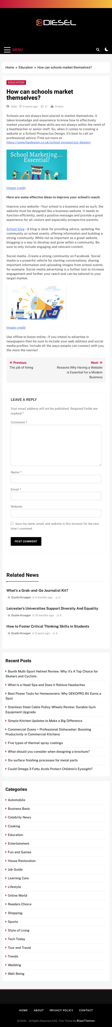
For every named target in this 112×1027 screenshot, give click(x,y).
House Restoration (22, 861)
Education (16, 82)
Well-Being (16, 974)
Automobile (16, 800)
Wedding (14, 965)
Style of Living (18, 930)
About (39, 1010)
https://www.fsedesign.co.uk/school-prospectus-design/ (48, 142)
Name (16, 472)
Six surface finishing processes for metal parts (43, 760)
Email (16, 489)
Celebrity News (19, 817)
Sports (13, 922)
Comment (19, 422)
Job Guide (15, 869)
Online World (17, 895)
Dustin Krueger (21, 597)
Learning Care (18, 878)
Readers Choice (19, 904)
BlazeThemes (86, 1021)
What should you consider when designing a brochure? (49, 752)
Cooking (14, 826)
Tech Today (16, 939)
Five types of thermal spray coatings (35, 743)
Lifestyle (14, 887)
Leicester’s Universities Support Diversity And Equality (52, 608)
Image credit (16, 188)
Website (16, 506)
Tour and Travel (19, 948)
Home (23, 1010)
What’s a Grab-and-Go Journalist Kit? (37, 590)
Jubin (14, 106)
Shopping (15, 913)
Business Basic (19, 809)
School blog (15, 229)
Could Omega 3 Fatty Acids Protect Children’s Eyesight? (50, 769)
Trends (13, 956)
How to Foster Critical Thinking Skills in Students (47, 626)
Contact (86, 1010)
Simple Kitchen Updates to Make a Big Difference (45, 721)
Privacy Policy (61, 1010)
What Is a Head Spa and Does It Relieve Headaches (46, 685)
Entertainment (18, 843)
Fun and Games (19, 852)
